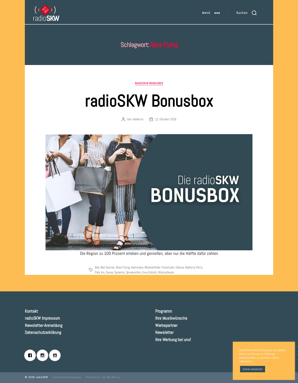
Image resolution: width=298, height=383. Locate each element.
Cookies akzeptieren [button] (253, 369)
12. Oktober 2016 (165, 119)
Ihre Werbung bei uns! (173, 339)
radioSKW (42, 377)
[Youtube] (56, 355)
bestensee (137, 267)
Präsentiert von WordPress (103, 377)
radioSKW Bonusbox (149, 83)
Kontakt (31, 311)
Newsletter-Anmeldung (43, 325)
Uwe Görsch (149, 272)
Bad (97, 267)
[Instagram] (43, 355)
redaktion (137, 119)
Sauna (109, 272)
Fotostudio (167, 267)
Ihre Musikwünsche (171, 318)
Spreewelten (133, 272)
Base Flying (123, 267)
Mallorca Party (193, 267)
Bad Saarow (108, 267)
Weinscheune (166, 272)
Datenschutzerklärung (43, 332)
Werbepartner (166, 325)
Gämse (180, 267)
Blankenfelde (152, 267)
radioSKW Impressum (42, 318)
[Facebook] (31, 355)
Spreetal (119, 272)
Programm (163, 311)
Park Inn (100, 272)
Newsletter (164, 332)
